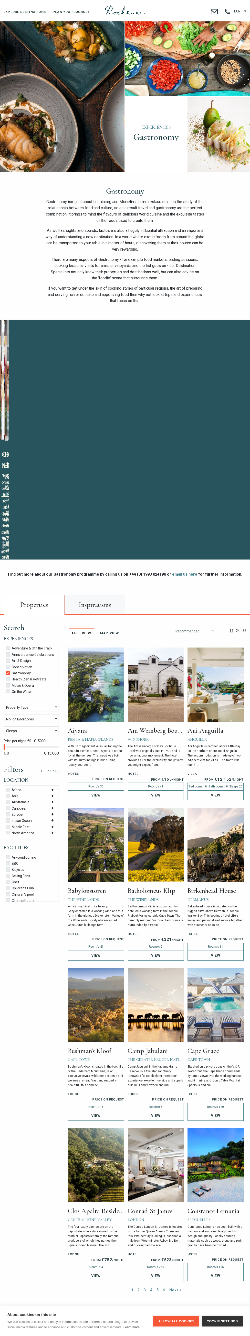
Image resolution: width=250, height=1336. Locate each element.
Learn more (131, 1327)
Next (243, 378)
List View (81, 513)
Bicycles (15, 749)
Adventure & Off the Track (29, 528)
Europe (14, 694)
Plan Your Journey (71, 12)
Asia (12, 675)
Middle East (18, 706)
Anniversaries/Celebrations (30, 534)
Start (109, 432)
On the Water (19, 571)
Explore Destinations (25, 12)
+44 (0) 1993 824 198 (64, 1265)
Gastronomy (18, 552)
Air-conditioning (21, 737)
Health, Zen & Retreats (26, 559)
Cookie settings (222, 1321)
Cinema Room (20, 780)
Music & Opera (20, 565)
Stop (113, 432)
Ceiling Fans (18, 755)
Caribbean (17, 688)
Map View (109, 513)
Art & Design (18, 540)
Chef (12, 761)
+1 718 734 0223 (104, 1265)
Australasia (17, 681)
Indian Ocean (19, 700)
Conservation (19, 546)
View (96, 675)
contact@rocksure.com (186, 1265)
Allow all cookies (176, 1321)
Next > (175, 1170)
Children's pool (20, 774)
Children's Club (20, 768)
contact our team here (81, 428)
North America (20, 712)
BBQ (12, 743)
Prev (131, 378)
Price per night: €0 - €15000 (25, 621)
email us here (184, 454)
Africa (13, 669)
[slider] (4, 627)
